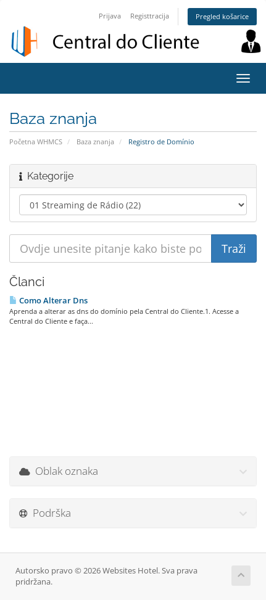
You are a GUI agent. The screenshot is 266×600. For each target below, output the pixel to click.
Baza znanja (95, 141)
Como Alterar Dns (48, 300)
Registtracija (149, 15)
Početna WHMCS (35, 141)
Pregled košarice (222, 16)
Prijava (110, 15)
